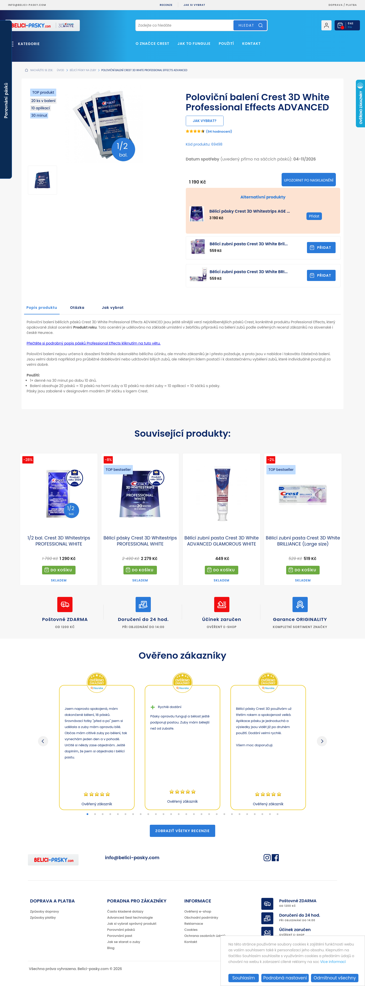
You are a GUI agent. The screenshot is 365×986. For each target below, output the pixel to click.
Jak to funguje (193, 43)
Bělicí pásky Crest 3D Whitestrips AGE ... (249, 211)
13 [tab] (178, 814)
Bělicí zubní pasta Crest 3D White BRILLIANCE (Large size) (303, 541)
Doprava (335, 5)
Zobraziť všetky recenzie (182, 830)
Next (322, 741)
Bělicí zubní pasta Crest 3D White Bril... (249, 244)
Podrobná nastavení (285, 978)
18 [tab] (216, 814)
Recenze (166, 5)
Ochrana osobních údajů (205, 935)
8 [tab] (140, 814)
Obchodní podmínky (201, 917)
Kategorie (29, 43)
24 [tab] (262, 814)
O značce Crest (152, 43)
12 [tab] (171, 814)
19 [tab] (224, 814)
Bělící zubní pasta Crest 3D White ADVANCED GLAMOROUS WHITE (222, 541)
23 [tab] (254, 814)
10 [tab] (155, 814)
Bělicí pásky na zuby (83, 70)
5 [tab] (117, 814)
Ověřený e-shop (197, 911)
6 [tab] (125, 814)
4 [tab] (110, 814)
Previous (43, 741)
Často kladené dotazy (125, 911)
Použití (226, 43)
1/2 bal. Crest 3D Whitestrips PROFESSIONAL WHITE (58, 541)
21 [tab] (239, 814)
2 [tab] (95, 814)
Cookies (190, 929)
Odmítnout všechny (335, 978)
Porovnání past (119, 935)
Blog (111, 947)
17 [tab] (209, 814)
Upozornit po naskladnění (309, 180)
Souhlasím (243, 978)
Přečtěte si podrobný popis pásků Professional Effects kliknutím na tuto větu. (93, 343)
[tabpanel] (97, 747)
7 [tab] (133, 814)
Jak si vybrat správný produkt (131, 923)
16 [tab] (201, 814)
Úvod (60, 70)
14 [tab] (186, 814)
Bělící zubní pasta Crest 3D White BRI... (249, 272)
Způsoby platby (43, 917)
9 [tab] (148, 814)
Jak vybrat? (204, 120)
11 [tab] (163, 814)
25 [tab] (269, 814)
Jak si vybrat (194, 5)
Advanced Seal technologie (130, 917)
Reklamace (193, 923)
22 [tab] (247, 814)
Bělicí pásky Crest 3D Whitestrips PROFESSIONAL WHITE (140, 541)
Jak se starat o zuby (123, 941)
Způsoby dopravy (44, 911)
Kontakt (251, 43)
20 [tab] (231, 814)
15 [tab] (193, 814)
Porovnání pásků (121, 929)
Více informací (333, 961)
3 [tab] (102, 814)
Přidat (324, 247)
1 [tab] (87, 814)
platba (351, 5)
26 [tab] (277, 814)
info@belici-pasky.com (27, 5)
